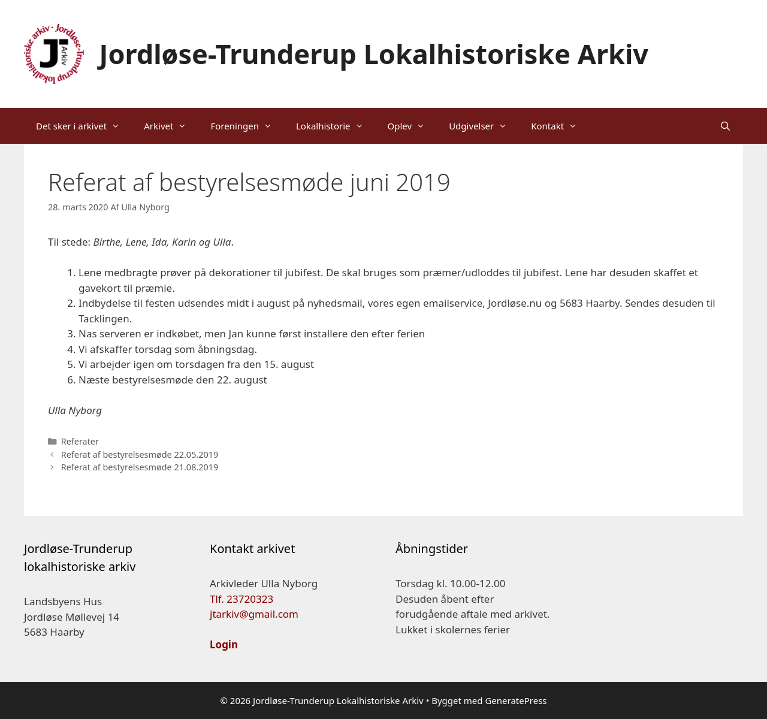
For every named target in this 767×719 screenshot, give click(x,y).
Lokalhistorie (336, 126)
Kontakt (560, 126)
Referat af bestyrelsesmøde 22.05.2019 (140, 454)
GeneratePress (515, 700)
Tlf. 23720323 (241, 599)
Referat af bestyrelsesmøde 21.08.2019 (140, 467)
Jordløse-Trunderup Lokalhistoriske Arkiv (374, 53)
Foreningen (247, 126)
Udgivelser (484, 126)
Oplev (412, 126)
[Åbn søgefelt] (725, 126)
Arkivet (171, 126)
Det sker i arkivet (84, 126)
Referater (80, 441)
